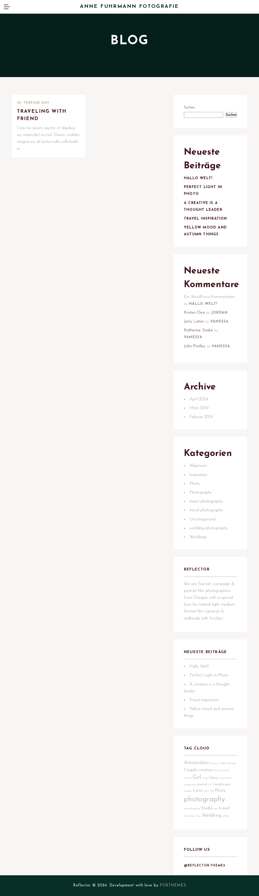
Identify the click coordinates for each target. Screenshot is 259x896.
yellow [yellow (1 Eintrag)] (225, 816)
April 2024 (198, 399)
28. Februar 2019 (33, 102)
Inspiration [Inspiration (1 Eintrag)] (225, 778)
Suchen (189, 107)
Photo (194, 483)
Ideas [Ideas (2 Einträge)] (213, 778)
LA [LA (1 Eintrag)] (210, 784)
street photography (206, 501)
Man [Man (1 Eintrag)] (206, 791)
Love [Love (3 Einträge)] (198, 790)
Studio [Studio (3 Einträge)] (207, 808)
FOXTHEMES (173, 885)
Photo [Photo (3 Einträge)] (220, 790)
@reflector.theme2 (204, 865)
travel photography (206, 510)
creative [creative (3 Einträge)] (205, 770)
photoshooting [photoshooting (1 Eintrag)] (192, 808)
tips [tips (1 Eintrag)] (216, 808)
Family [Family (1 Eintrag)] (218, 770)
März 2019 (199, 408)
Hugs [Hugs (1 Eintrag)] (205, 778)
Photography (200, 492)
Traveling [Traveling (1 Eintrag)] (189, 816)
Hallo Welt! (198, 178)
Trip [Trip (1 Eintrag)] (198, 816)
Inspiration (198, 475)
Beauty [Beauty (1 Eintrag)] (232, 763)
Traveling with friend (42, 115)
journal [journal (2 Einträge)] (202, 784)
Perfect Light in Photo (208, 675)
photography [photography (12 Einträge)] (204, 799)
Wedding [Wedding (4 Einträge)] (211, 815)
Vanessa (219, 322)
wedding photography (208, 528)
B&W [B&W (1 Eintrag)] (224, 763)
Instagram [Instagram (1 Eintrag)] (190, 784)
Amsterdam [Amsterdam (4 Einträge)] (196, 762)
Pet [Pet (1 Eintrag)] (212, 791)
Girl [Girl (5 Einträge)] (196, 777)
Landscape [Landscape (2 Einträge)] (222, 784)
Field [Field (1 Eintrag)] (226, 770)
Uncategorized (202, 519)
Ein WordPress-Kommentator (209, 297)
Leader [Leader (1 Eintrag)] (188, 791)
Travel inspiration (205, 219)
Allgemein (198, 466)
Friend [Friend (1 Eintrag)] (187, 778)
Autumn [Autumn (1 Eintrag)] (215, 763)
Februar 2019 (201, 417)
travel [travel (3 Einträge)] (224, 808)
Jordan (219, 313)
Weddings (198, 537)
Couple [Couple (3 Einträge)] (190, 770)
